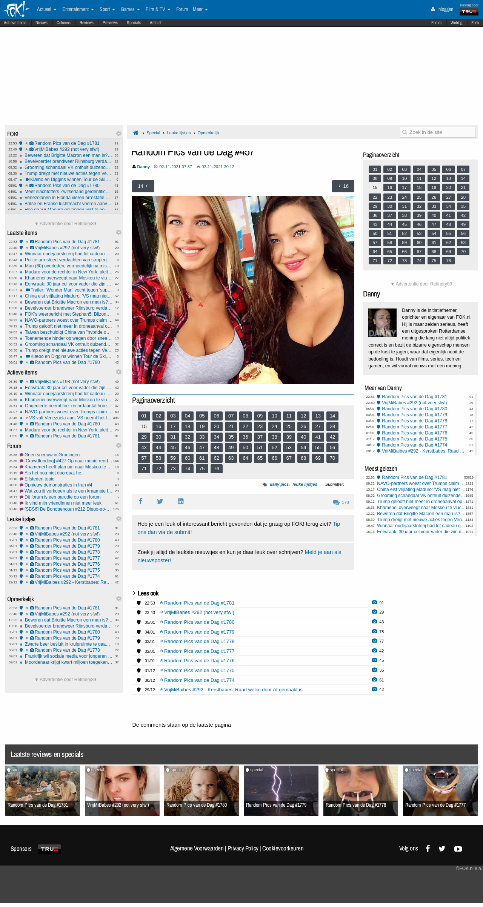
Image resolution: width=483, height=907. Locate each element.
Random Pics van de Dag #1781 (65, 143)
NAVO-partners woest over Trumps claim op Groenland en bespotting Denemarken (66, 320)
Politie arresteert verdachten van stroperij (66, 260)
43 (143, 447)
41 (317, 437)
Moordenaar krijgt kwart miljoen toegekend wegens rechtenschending (66, 662)
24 (274, 426)
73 (172, 468)
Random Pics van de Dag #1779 (66, 546)
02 (158, 416)
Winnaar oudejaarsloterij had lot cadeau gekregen (66, 254)
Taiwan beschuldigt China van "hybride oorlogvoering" (66, 332)
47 (202, 447)
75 (202, 468)
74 (187, 468)
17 (172, 426)
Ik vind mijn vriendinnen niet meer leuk (66, 503)
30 (158, 437)
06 (216, 416)
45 (172, 447)
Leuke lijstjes (179, 132)
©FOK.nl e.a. (469, 868)
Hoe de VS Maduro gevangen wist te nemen (65, 209)
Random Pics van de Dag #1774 (66, 576)
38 (274, 437)
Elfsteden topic (66, 479)
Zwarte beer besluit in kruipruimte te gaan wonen (66, 644)
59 (172, 458)
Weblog (456, 23)
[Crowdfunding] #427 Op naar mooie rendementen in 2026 (66, 461)
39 (289, 437)
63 (231, 458)
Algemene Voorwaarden (197, 848)
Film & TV (158, 9)
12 (303, 416)
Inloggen (442, 9)
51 (260, 447)
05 (202, 416)
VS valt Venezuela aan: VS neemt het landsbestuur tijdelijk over (66, 418)
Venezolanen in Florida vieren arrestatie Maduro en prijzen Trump (65, 197)
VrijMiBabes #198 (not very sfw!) (66, 381)
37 (260, 437)
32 (187, 437)
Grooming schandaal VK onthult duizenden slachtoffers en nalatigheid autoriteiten (65, 167)
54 (303, 447)
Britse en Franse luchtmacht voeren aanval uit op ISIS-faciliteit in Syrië (65, 203)
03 (172, 416)
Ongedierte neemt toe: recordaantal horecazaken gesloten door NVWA (66, 406)
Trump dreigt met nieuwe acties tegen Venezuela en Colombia (65, 173)
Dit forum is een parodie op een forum (66, 497)
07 (231, 416)
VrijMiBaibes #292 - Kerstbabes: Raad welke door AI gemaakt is (66, 582)
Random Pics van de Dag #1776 (66, 564)
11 (289, 416)
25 (289, 426)
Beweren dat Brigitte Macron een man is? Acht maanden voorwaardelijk (65, 155)
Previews (110, 23)
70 (332, 458)
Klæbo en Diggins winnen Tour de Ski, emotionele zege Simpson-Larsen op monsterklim (65, 179)
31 (172, 437)
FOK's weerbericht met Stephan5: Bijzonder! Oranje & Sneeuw (66, 314)
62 (216, 458)
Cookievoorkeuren (282, 848)
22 (245, 426)
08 (245, 416)
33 (202, 437)
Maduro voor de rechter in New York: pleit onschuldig (66, 272)
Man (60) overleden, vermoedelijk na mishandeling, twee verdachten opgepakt (66, 266)
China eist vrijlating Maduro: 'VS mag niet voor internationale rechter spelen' (66, 296)
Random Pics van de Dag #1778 (66, 552)
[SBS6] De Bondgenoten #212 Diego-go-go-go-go (66, 509)
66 (274, 458)
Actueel (47, 9)
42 (332, 437)
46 (187, 447)
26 (303, 426)
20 (216, 426)
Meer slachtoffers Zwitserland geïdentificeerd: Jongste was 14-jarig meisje (65, 191)
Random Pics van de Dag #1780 (65, 185)
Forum (436, 23)
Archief (156, 23)
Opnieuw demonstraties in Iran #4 (66, 485)
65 (260, 458)
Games (130, 9)
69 (317, 458)
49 (231, 447)
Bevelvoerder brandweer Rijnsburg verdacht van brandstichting (65, 161)
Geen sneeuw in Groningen (66, 455)
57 (143, 458)
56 (332, 447)
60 (187, 458)
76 (216, 468)
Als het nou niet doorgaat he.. (66, 473)
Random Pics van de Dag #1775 (66, 570)
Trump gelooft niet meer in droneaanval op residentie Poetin (66, 326)
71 (143, 468)
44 (158, 447)
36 (245, 437)
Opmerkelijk (208, 132)
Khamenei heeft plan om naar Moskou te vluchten (66, 467)
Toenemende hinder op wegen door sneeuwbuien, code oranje (66, 338)
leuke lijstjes (304, 484)
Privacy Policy (243, 848)
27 (317, 426)
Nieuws (41, 23)
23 (260, 426)
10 (274, 416)
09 (260, 416)
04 (187, 416)
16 (158, 426)
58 (158, 458)
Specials (134, 23)
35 (231, 437)
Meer (200, 9)
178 (341, 502)
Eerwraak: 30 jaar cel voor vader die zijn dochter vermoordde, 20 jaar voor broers (66, 284)
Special (153, 132)
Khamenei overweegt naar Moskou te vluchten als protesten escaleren (66, 278)
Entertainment (78, 9)
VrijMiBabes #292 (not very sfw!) (65, 149)
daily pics (279, 484)
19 (202, 426)
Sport (107, 9)
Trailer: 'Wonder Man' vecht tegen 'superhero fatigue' (66, 290)
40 (303, 437)
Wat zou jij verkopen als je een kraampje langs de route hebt (66, 491)
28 (332, 426)
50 (245, 447)
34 (216, 437)
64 (245, 458)
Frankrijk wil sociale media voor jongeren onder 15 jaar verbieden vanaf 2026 (66, 656)
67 (289, 458)
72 (158, 468)
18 (187, 426)
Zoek (475, 23)
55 (317, 447)
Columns (64, 23)
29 (143, 437)
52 (274, 447)
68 (303, 458)
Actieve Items (15, 23)
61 (202, 458)
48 (216, 447)
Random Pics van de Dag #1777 (66, 558)
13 (317, 416)
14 (332, 416)
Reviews (87, 23)
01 (143, 416)
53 (289, 447)
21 (231, 426)
